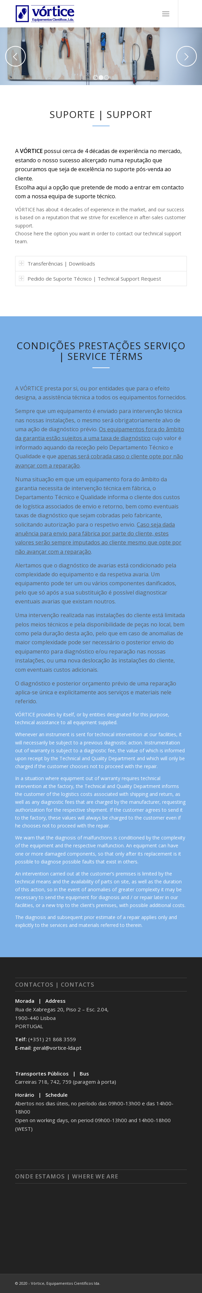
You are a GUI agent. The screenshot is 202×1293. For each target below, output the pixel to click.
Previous (15, 56)
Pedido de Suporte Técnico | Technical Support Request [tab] (90, 278)
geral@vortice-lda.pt (57, 1047)
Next (186, 56)
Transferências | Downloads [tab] (57, 263)
